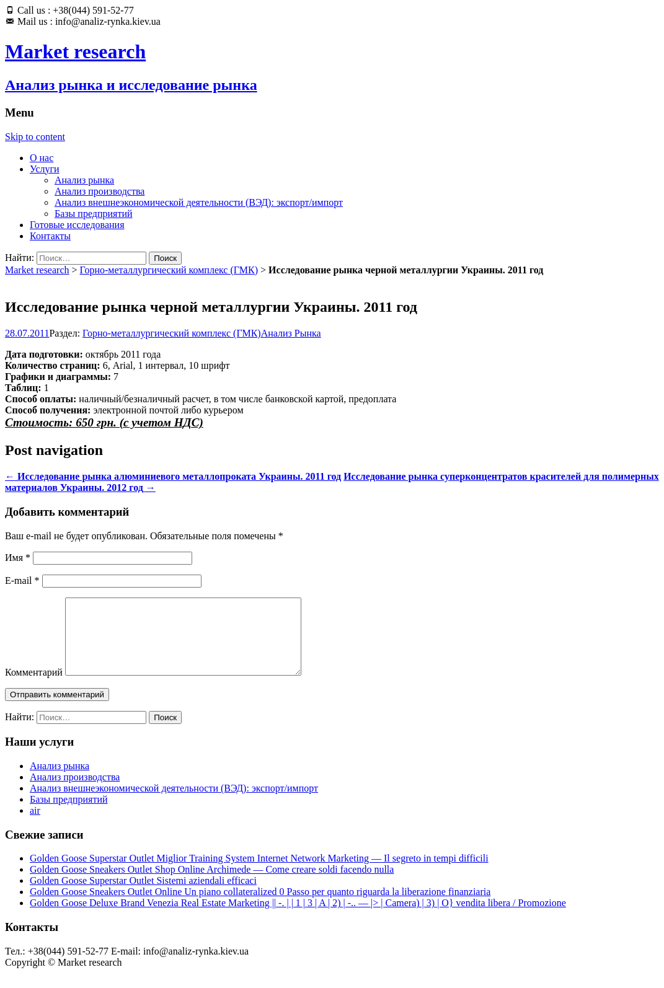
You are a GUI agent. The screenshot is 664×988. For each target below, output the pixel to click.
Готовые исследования (77, 224)
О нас (41, 157)
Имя (17, 557)
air (35, 825)
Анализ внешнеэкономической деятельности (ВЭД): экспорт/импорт (199, 202)
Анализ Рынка (291, 333)
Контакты (50, 236)
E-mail (22, 580)
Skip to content (35, 136)
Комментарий (34, 687)
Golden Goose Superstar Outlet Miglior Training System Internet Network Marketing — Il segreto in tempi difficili (259, 873)
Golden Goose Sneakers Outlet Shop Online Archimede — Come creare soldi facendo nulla (212, 884)
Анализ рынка (84, 180)
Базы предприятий (94, 213)
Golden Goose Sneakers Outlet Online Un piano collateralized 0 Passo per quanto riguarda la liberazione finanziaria (260, 906)
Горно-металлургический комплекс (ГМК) (169, 270)
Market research (37, 270)
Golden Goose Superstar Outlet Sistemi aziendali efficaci (143, 895)
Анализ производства (99, 191)
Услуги (45, 169)
